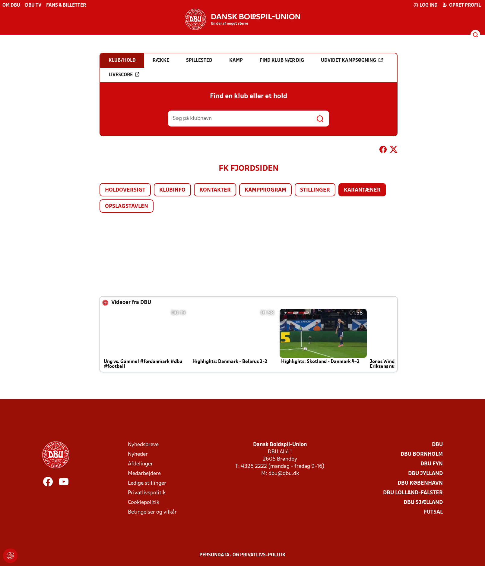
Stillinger (315, 190)
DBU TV (33, 5)
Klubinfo (172, 190)
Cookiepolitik (143, 502)
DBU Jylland (425, 473)
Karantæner (362, 190)
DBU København (420, 483)
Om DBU (11, 5)
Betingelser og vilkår (152, 512)
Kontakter (215, 190)
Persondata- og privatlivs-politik (242, 555)
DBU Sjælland (423, 502)
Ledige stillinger (147, 483)
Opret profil (461, 5)
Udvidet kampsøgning (352, 60)
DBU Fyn (431, 464)
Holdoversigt (125, 190)
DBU (437, 444)
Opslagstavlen (126, 206)
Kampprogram (265, 190)
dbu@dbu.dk (283, 473)
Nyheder (138, 454)
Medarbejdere (144, 473)
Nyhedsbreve (143, 444)
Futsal (433, 512)
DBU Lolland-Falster (413, 493)
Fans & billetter (66, 5)
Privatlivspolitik (147, 493)
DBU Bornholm (422, 454)
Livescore (124, 74)
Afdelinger (140, 464)
